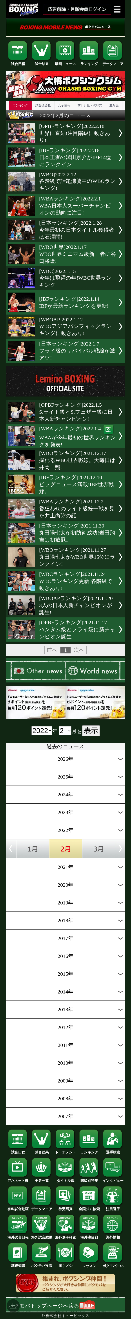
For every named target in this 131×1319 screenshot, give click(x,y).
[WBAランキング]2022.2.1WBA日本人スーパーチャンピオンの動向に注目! (75, 206)
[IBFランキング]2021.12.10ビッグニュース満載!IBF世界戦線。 (76, 484)
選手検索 (113, 1150)
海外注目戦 (89, 1235)
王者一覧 (42, 1179)
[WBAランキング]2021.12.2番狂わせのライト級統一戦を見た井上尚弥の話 (77, 509)
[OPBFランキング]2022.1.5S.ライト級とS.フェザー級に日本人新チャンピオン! (76, 412)
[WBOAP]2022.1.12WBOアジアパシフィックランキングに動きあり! (75, 326)
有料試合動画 (18, 1207)
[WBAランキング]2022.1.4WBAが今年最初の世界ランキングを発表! (77, 437)
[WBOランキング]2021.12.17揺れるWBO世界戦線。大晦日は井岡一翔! (77, 460)
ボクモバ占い (113, 1264)
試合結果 (42, 62)
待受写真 (65, 1207)
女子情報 (64, 105)
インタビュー (113, 1179)
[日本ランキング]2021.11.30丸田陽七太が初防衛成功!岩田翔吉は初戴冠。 (77, 533)
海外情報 (113, 1235)
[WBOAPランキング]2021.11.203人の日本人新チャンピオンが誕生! (76, 605)
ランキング (89, 62)
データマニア (113, 62)
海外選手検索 (65, 1235)
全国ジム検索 (89, 1207)
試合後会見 (43, 105)
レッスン (89, 1264)
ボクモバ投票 (42, 1264)
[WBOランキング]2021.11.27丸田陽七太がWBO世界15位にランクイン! (77, 557)
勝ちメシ (65, 1264)
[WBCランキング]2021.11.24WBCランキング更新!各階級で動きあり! (75, 581)
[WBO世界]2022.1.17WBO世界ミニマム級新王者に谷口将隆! (77, 254)
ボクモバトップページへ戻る (51, 1306)
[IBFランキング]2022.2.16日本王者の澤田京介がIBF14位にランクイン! (75, 157)
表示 (91, 731)
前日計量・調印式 (90, 105)
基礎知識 (18, 1264)
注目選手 (113, 1207)
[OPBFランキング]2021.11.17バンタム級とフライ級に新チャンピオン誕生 (77, 629)
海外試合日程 (18, 1235)
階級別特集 (89, 1179)
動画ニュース (65, 62)
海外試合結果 (42, 1235)
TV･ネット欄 (18, 1179)
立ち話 (114, 105)
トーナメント (65, 1150)
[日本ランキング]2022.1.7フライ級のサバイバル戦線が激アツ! (77, 351)
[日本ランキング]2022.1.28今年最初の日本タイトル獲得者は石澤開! (76, 230)
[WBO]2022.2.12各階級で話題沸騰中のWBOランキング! (77, 181)
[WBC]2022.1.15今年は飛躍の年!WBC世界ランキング (75, 278)
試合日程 (18, 62)
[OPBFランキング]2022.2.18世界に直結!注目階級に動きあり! (74, 133)
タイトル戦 (65, 1179)
